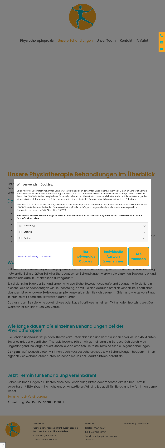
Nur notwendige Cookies (73, 256)
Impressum (46, 256)
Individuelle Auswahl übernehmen (103, 256)
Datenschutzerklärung (27, 256)
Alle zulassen (134, 256)
